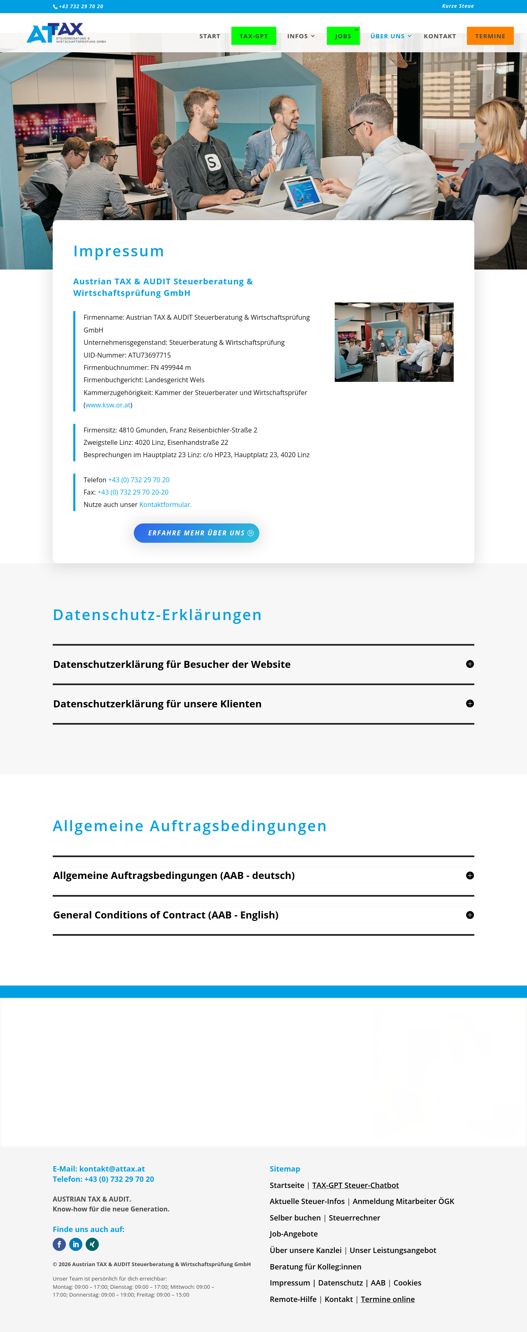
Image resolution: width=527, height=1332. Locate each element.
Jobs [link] (343, 36)
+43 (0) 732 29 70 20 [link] (139, 559)
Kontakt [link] (440, 36)
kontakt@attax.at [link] (112, 1169)
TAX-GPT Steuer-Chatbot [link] (355, 1185)
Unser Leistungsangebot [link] (393, 1250)
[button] (263, 664)
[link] (378, 8)
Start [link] (210, 36)
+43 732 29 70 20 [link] (81, 6)
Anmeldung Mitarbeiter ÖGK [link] (404, 1201)
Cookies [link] (408, 1283)
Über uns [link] (388, 36)
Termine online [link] (388, 1299)
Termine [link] (490, 36)
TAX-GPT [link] (254, 36)
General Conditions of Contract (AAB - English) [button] (165, 914)
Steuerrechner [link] (354, 1218)
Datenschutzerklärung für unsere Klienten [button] (157, 703)
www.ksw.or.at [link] (108, 484)
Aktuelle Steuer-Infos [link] (307, 1201)
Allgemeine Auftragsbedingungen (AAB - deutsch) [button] (174, 875)
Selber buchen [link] (295, 1218)
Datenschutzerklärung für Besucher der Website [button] (172, 664)
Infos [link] (297, 36)
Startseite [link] (287, 1185)
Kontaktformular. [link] (165, 584)
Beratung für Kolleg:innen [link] (315, 1267)
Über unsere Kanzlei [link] (306, 1250)
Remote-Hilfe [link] (293, 1299)
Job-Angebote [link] (294, 1234)
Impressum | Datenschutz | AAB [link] (327, 1283)
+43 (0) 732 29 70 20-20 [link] (133, 571)
